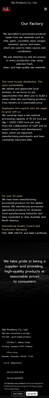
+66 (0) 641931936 (15, 378)
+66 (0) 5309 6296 (15, 372)
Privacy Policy (37, 386)
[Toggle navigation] (45, 9)
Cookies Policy (13, 388)
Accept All (32, 393)
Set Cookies (18, 393)
